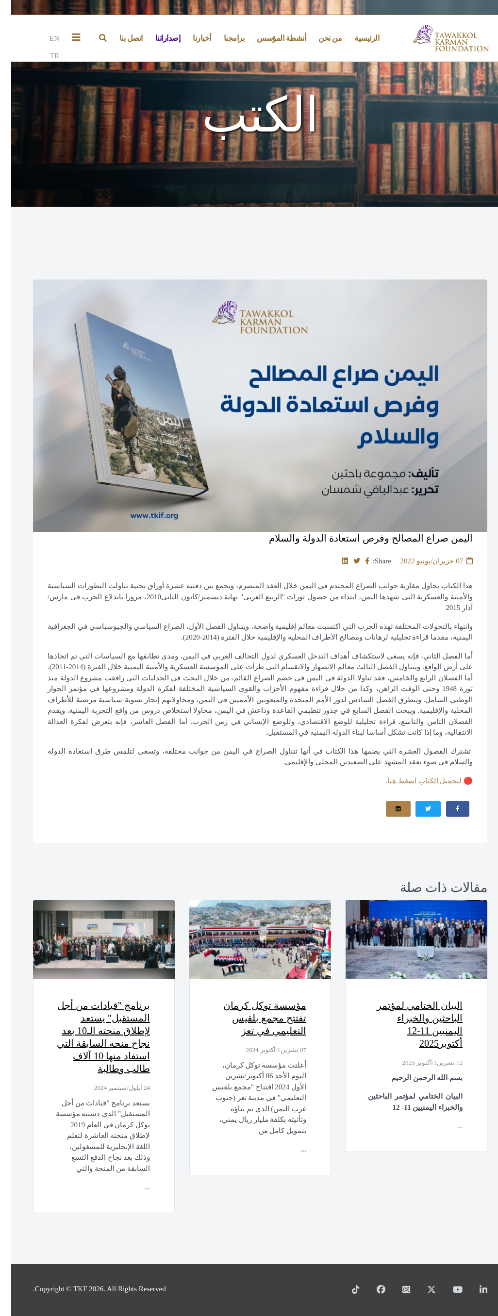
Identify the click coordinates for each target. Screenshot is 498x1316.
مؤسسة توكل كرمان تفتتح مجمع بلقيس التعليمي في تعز (253, 1018)
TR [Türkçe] (43, 56)
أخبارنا (191, 38)
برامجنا (223, 38)
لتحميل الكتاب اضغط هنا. (418, 781)
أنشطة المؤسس (270, 38)
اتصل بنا (120, 38)
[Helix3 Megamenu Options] (67, 38)
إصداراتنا (156, 38)
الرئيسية (355, 38)
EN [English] (43, 38)
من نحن (319, 38)
